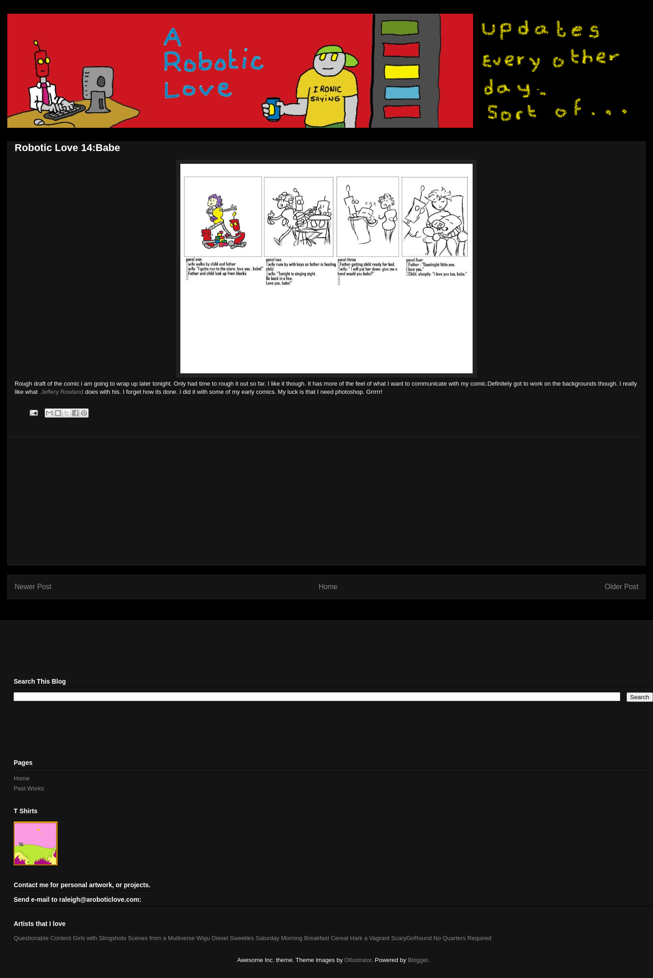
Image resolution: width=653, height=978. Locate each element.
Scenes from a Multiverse (161, 938)
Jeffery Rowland (62, 391)
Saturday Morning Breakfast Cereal (302, 938)
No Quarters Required (462, 938)
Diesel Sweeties (233, 938)
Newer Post (33, 587)
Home (328, 587)
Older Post (621, 587)
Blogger (418, 960)
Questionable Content (42, 938)
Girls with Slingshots (99, 938)
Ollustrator (357, 960)
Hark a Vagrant (369, 938)
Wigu (203, 938)
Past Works (29, 788)
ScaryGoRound (411, 938)
